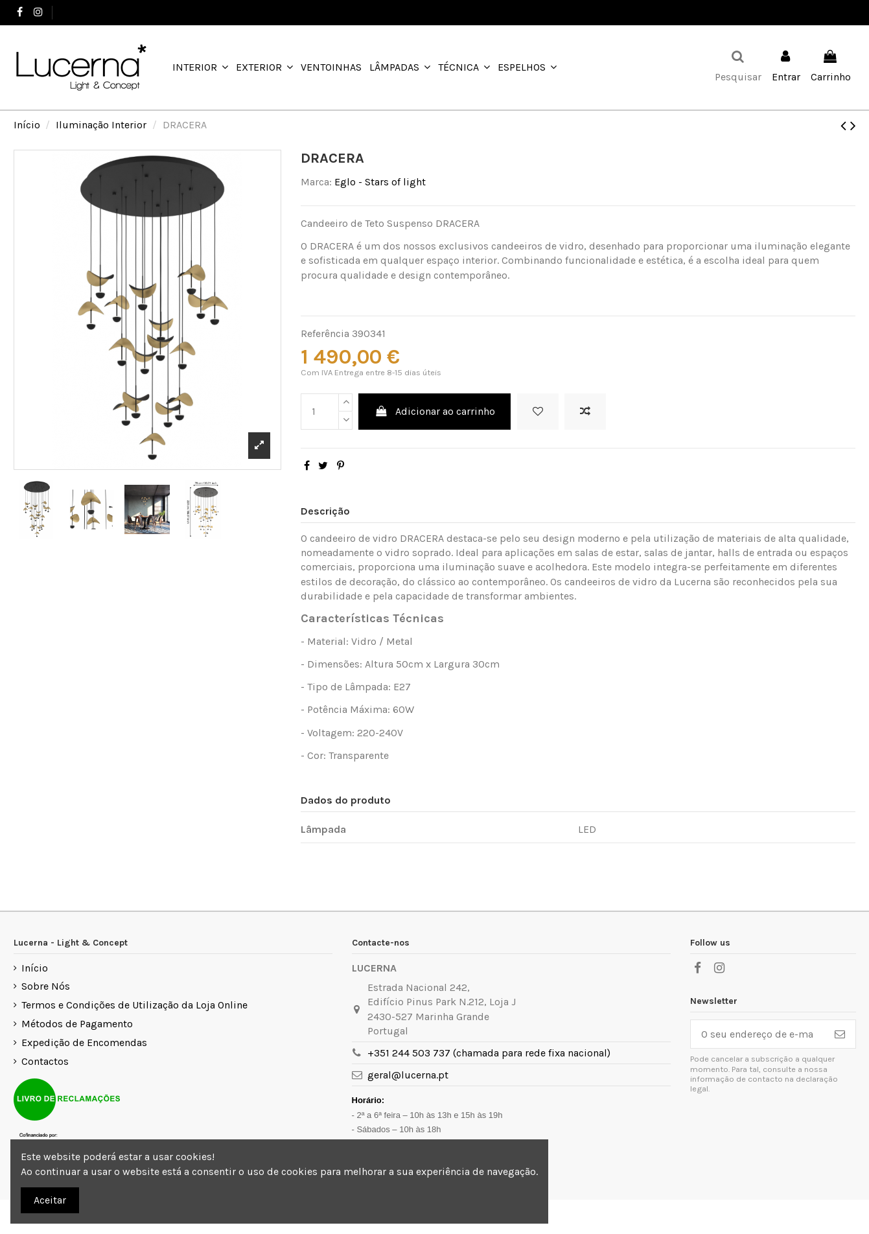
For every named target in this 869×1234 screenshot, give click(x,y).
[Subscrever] (839, 1034)
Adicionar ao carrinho (434, 411)
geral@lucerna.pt (407, 1075)
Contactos (45, 1061)
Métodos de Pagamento (77, 1024)
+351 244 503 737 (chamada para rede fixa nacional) (488, 1053)
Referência (325, 333)
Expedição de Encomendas (84, 1042)
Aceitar (50, 1200)
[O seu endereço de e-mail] (757, 1034)
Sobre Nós (45, 986)
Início (34, 968)
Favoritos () (822, 11)
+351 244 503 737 (96, 11)
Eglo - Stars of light (380, 182)
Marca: (316, 182)
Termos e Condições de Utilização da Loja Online (134, 1005)
